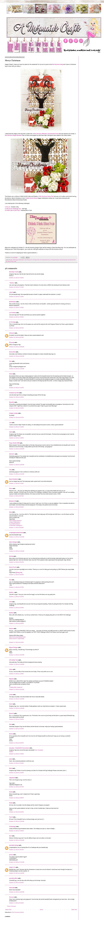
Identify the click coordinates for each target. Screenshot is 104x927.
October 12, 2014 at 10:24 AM (16, 689)
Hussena (11, 897)
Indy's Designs (13, 542)
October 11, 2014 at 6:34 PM (16, 642)
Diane (10, 488)
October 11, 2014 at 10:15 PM (16, 655)
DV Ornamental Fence (45, 259)
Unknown (11, 333)
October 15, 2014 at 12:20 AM (16, 840)
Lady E (11, 292)
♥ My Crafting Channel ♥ (15, 520)
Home (41, 909)
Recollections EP (71, 259)
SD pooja (11, 342)
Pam (10, 361)
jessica (11, 854)
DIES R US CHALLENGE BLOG (17, 637)
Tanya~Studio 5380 (14, 443)
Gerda (10, 792)
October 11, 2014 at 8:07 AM (16, 496)
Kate (10, 724)
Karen (10, 374)
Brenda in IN (12, 501)
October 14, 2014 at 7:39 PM (16, 830)
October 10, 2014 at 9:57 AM (16, 337)
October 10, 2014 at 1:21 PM (16, 387)
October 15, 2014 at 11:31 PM (16, 862)
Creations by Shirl (14, 392)
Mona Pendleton (13, 479)
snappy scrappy (13, 413)
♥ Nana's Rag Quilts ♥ (14, 522)
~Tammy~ (11, 283)
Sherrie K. (12, 454)
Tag (6, 261)
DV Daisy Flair (36, 259)
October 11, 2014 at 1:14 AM (16, 483)
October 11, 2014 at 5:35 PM (16, 623)
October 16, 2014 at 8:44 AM (16, 882)
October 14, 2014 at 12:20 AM (16, 821)
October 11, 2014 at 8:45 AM (16, 507)
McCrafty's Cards (13, 272)
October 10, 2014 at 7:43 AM (16, 307)
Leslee (11, 694)
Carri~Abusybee (39, 750)
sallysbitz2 (12, 777)
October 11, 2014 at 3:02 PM (16, 574)
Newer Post (8, 909)
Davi (10, 836)
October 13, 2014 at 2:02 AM (16, 763)
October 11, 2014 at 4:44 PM (16, 607)
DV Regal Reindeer (54, 259)
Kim (10, 579)
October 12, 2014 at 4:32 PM (16, 728)
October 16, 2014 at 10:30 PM (16, 892)
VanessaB (12, 887)
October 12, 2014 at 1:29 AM (16, 673)
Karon (10, 704)
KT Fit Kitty (12, 322)
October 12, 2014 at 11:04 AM (16, 699)
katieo (10, 669)
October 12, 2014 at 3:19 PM (16, 719)
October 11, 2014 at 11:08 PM (16, 664)
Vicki (10, 601)
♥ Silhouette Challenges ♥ (15, 525)
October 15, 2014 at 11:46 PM (16, 873)
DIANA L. (11, 592)
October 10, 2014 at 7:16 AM (16, 296)
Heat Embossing (63, 259)
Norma (11, 733)
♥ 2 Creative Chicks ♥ (14, 523)
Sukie (10, 432)
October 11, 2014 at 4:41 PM (16, 596)
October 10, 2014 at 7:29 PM (16, 438)
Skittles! (11, 751)
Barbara (11, 612)
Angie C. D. (12, 867)
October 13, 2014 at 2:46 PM (16, 798)
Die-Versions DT (28, 259)
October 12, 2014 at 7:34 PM (16, 754)
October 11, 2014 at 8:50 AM (16, 527)
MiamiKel (11, 402)
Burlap (10, 259)
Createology (12, 826)
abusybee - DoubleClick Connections (19, 748)
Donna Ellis (12, 352)
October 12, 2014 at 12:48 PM (16, 708)
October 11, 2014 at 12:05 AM (16, 464)
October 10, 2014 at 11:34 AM (16, 368)
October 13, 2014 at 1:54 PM (16, 772)
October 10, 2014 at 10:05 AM (16, 346)
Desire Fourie (12, 567)
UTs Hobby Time (13, 660)
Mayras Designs (13, 647)
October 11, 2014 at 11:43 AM (16, 551)
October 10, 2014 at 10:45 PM (16, 449)
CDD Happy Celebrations (18, 259)
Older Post (74, 909)
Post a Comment (11, 906)
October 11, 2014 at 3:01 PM (16, 562)
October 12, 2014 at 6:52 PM (16, 743)
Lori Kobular (12, 312)
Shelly (10, 803)
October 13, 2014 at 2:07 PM (16, 786)
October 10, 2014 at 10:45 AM (16, 356)
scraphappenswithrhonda (16, 532)
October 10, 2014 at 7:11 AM (16, 287)
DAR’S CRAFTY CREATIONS (16, 638)
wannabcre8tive (13, 878)
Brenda (11, 556)
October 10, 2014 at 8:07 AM (16, 328)
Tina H (11, 817)
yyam (10, 759)
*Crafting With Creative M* (15, 687)
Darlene (11, 628)
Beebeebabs (12, 301)
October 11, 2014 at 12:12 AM (16, 474)
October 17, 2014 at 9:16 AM (16, 903)
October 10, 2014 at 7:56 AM (16, 317)
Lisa (10, 422)
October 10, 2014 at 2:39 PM (16, 397)
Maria (10, 768)
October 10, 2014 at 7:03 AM (16, 277)
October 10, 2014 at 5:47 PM (16, 417)
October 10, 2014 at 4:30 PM (16, 408)
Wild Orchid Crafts (12, 261)
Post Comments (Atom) (18, 912)
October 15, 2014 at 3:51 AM (16, 849)
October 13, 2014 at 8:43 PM (16, 812)
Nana (10, 512)
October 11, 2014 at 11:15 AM (16, 537)
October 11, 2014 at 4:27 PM (16, 587)
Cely (10, 469)
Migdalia (11, 679)
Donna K (11, 713)
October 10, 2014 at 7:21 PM (16, 427)
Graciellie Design (13, 845)
